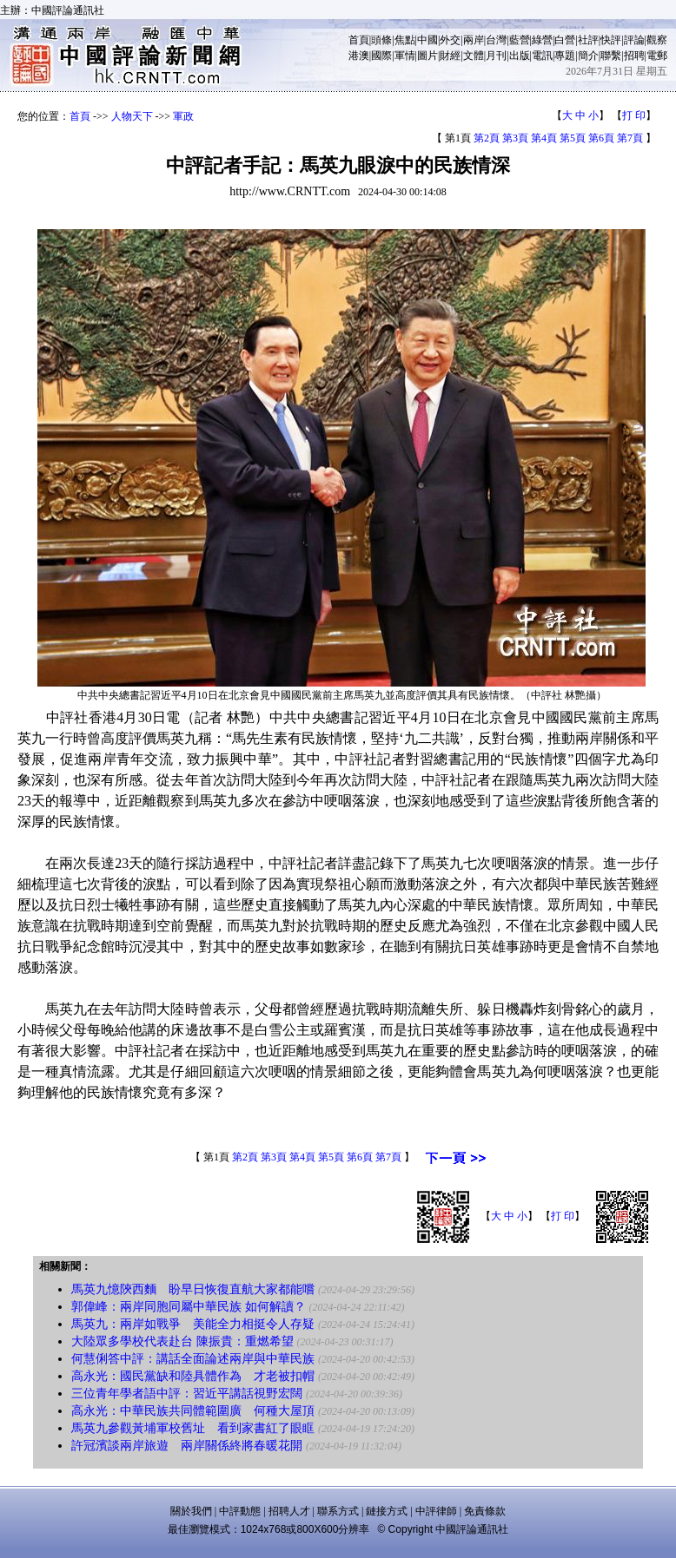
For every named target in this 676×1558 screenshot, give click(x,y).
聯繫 (610, 55)
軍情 (404, 55)
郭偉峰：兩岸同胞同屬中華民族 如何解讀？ (188, 1306)
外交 (450, 40)
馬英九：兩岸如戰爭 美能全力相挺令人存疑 (193, 1324)
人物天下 (132, 116)
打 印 (634, 115)
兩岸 (473, 40)
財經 (450, 55)
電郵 (656, 55)
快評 (610, 40)
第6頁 (601, 138)
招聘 (634, 55)
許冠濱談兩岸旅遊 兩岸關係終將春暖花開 (186, 1445)
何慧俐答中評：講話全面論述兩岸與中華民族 (193, 1358)
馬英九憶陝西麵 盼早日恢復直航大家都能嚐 (193, 1289)
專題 (564, 55)
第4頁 (544, 138)
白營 (564, 40)
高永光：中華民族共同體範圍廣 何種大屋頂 (193, 1410)
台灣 (496, 40)
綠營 (542, 40)
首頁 (358, 40)
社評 (588, 40)
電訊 (542, 55)
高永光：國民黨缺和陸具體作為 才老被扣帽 (193, 1376)
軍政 (183, 116)
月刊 (496, 55)
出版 (519, 55)
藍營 (519, 40)
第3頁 (515, 138)
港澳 (358, 55)
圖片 (427, 55)
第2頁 (487, 138)
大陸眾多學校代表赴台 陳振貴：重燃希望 (182, 1341)
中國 (427, 40)
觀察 (656, 40)
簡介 (588, 55)
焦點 (404, 40)
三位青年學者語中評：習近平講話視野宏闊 (186, 1393)
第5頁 (573, 138)
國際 (381, 55)
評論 (634, 40)
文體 (473, 55)
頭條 (381, 40)
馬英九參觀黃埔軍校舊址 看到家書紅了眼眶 (193, 1428)
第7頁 (630, 138)
